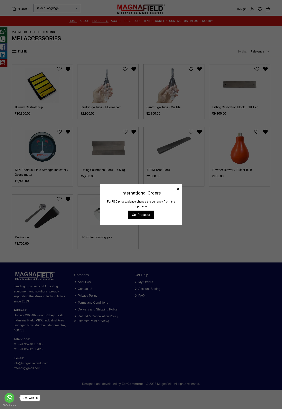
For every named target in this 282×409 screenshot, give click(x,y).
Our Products (141, 215)
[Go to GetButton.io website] (9, 405)
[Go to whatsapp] (9, 398)
